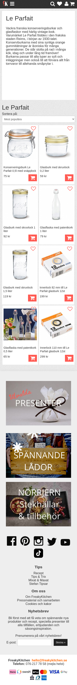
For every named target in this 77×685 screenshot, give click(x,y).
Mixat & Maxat (38, 580)
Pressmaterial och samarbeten (38, 600)
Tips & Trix (38, 576)
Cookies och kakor (38, 603)
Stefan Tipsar (38, 583)
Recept (39, 573)
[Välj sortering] (38, 119)
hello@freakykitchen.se (49, 660)
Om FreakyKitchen (38, 596)
